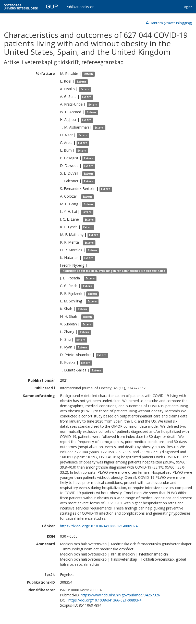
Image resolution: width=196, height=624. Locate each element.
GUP (52, 6)
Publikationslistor (80, 6)
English (187, 7)
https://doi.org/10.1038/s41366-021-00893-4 (104, 600)
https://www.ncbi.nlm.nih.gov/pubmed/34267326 (120, 595)
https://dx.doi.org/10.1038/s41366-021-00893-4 (99, 526)
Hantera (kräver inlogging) (169, 22)
